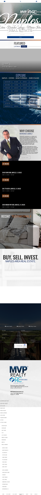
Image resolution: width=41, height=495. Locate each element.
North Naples (33, 94)
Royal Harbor (33, 100)
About (27, 494)
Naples (7, 94)
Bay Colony (2, 405)
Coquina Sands (3, 417)
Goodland (4, 428)
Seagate (16, 103)
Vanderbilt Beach (8, 106)
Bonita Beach (3, 410)
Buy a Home (8, 494)
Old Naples (7, 97)
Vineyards (24, 106)
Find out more (13, 157)
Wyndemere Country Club (33, 106)
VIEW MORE (13, 46)
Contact (36, 494)
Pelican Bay (33, 97)
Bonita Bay (2, 408)
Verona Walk (16, 106)
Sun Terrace (25, 103)
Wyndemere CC (5, 489)
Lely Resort (16, 91)
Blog (31, 494)
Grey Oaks (4, 430)
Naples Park (25, 94)
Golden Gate (4, 425)
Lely (7, 91)
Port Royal (16, 100)
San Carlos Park (7, 103)
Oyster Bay (16, 97)
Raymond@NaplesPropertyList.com (19, 386)
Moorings (33, 91)
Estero (1, 420)
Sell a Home (15, 494)
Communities (21, 494)
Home (3, 494)
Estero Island (3, 422)
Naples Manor (16, 94)
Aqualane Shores (4, 403)
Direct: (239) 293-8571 (16, 388)
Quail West (25, 100)
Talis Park (33, 103)
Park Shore (25, 97)
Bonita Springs (3, 412)
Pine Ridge (7, 100)
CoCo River (2, 415)
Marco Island (25, 91)
